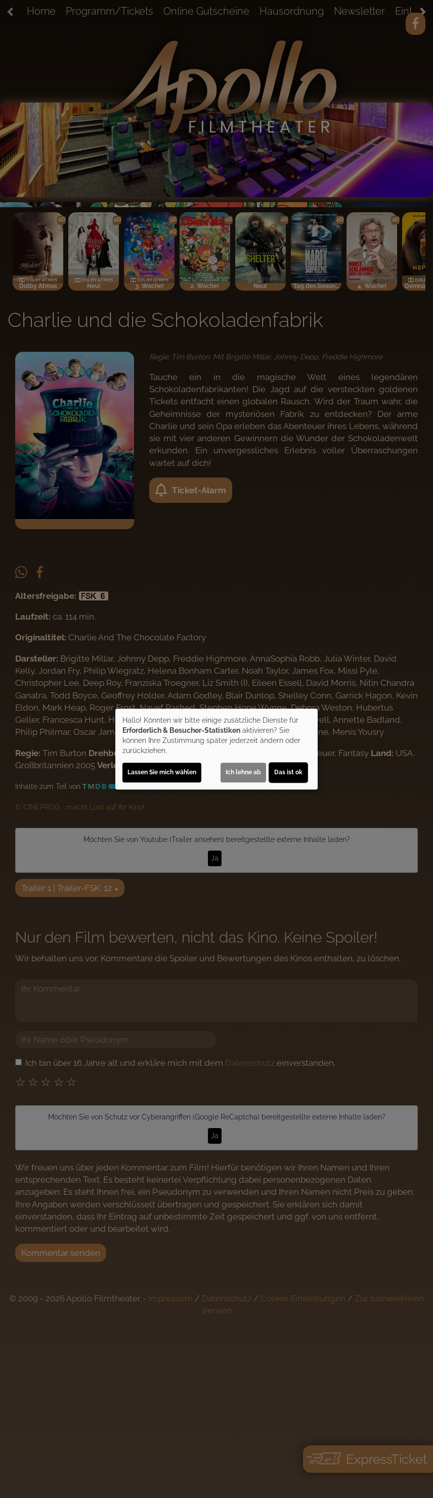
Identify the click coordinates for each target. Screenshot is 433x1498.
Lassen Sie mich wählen (161, 772)
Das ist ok (288, 772)
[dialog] (216, 749)
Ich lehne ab (243, 772)
